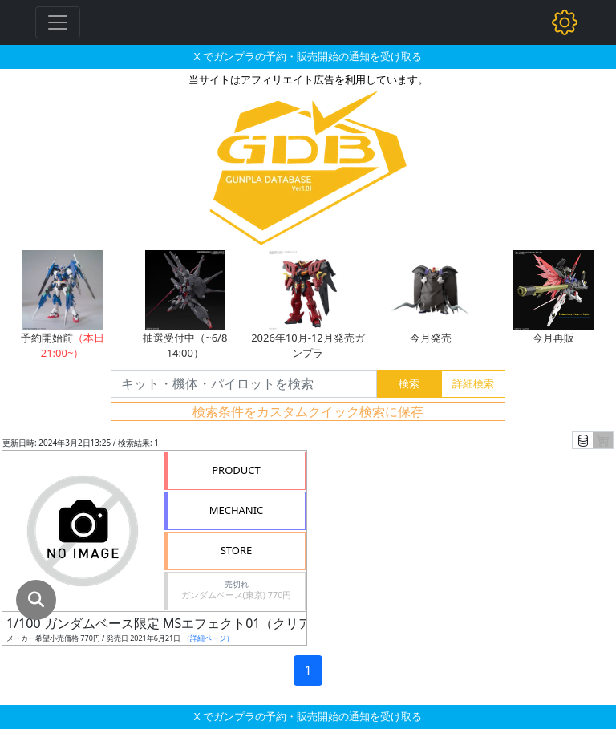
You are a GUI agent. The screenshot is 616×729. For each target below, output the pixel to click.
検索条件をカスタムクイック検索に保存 (308, 411)
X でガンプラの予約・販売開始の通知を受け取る (308, 56)
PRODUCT (236, 470)
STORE (237, 550)
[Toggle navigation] (57, 22)
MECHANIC (236, 510)
